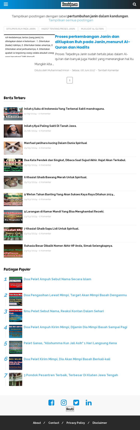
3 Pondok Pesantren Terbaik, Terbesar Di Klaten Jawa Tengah (71, 365)
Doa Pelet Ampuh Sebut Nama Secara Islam (57, 269)
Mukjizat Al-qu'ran (92, 29)
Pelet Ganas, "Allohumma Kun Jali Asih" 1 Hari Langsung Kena (70, 333)
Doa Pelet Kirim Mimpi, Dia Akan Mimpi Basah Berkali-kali (67, 349)
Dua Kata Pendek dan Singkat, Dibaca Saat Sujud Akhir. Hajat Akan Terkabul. (75, 149)
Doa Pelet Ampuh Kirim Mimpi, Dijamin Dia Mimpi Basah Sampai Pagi (75, 317)
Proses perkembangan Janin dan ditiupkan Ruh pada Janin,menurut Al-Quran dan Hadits (87, 39)
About (36, 412)
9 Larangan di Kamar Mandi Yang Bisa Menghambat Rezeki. (64, 201)
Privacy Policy (76, 412)
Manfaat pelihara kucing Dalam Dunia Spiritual (55, 132)
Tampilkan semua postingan (70, 20)
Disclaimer (100, 412)
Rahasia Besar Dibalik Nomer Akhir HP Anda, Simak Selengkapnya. (68, 235)
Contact (53, 412)
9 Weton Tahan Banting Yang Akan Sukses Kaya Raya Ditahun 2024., (69, 184)
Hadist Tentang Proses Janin (58, 29)
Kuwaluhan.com (78, 425)
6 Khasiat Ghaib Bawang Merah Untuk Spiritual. (55, 166)
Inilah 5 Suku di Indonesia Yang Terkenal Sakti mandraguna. (64, 98)
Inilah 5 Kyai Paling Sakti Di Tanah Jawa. (50, 115)
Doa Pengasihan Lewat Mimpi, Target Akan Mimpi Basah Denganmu (75, 285)
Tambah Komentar (114, 60)
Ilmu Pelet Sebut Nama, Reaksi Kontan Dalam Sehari (64, 301)
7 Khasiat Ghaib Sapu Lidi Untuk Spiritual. (51, 218)
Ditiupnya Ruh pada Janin (20, 29)
